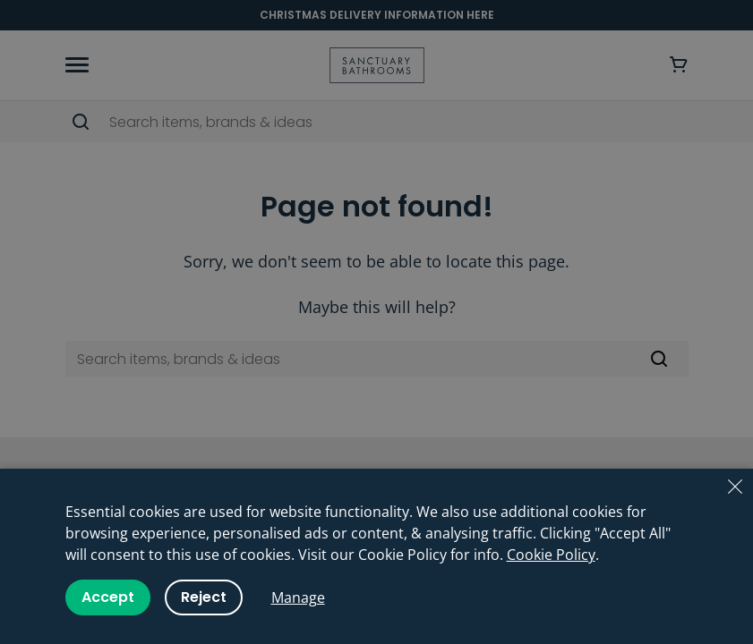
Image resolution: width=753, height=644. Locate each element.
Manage (298, 597)
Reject (204, 597)
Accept (107, 597)
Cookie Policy (551, 554)
